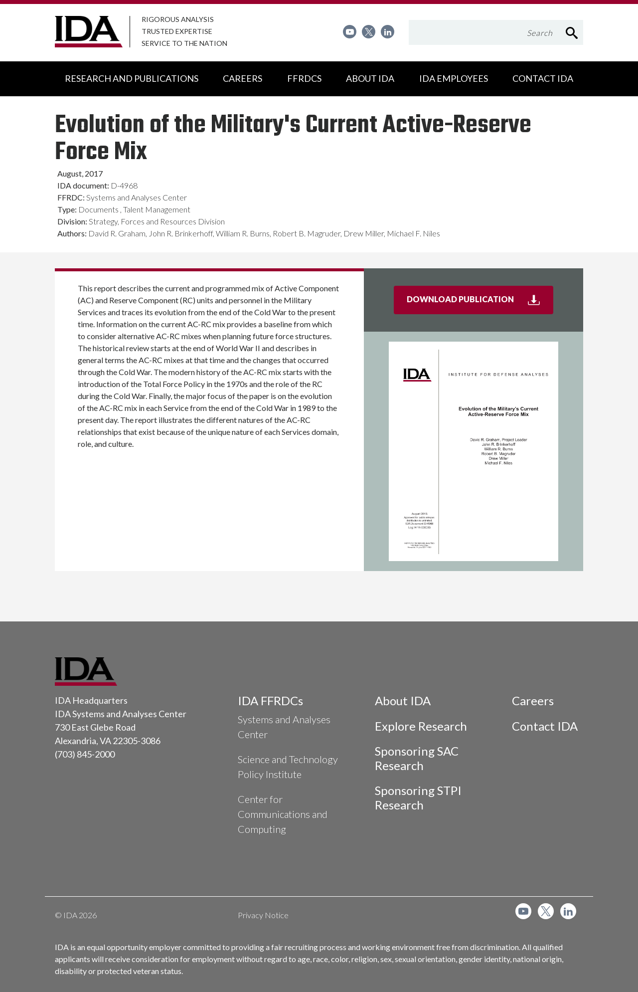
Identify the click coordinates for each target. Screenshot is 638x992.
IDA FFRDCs (270, 700)
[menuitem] (349, 31)
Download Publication (480, 303)
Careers (533, 700)
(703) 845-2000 (85, 754)
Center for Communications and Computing (282, 814)
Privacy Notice (263, 915)
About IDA (403, 700)
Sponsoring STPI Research (418, 797)
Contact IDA (545, 726)
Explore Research (421, 726)
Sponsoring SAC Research (417, 758)
